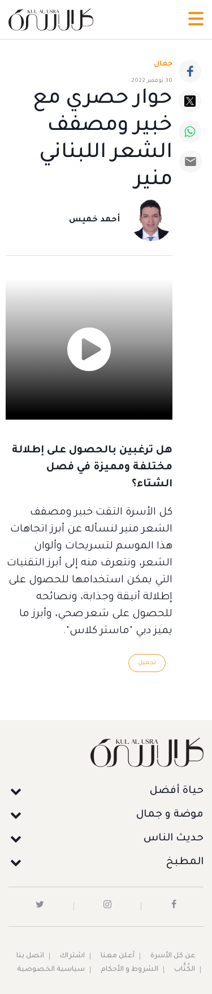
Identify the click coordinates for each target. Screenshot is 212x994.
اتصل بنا (30, 956)
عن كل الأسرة (173, 956)
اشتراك (72, 956)
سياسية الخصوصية (51, 970)
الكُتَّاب (184, 970)
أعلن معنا (118, 956)
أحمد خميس (94, 220)
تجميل (147, 663)
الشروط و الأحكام (129, 970)
